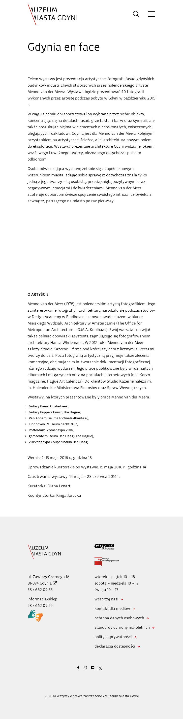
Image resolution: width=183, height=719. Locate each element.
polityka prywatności (113, 636)
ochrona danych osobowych (119, 618)
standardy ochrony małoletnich (122, 627)
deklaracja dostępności (114, 646)
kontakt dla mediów (112, 608)
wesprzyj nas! (106, 599)
